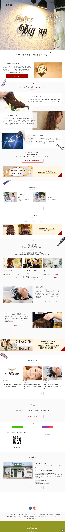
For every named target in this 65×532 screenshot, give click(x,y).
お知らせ (26, 516)
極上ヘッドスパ (42, 516)
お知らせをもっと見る (32, 416)
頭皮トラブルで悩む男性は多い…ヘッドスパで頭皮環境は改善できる (52, 386)
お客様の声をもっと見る (32, 208)
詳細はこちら (18, 277)
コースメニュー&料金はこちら (32, 160)
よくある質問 (50, 514)
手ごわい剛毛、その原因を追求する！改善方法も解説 (12, 385)
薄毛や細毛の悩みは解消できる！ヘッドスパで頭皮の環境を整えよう (32, 386)
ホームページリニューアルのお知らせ (39, 410)
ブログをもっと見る (32, 393)
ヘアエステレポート (53, 516)
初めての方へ (17, 76)
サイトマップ (36, 518)
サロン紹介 (21, 514)
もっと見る (47, 434)
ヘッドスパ (25, 382)
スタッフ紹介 (42, 514)
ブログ (19, 516)
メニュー (28, 514)
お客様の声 (57, 514)
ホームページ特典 (12, 516)
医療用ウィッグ (33, 516)
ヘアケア (5, 382)
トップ (6, 514)
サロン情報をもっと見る (32, 487)
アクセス (34, 514)
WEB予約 (29, 518)
